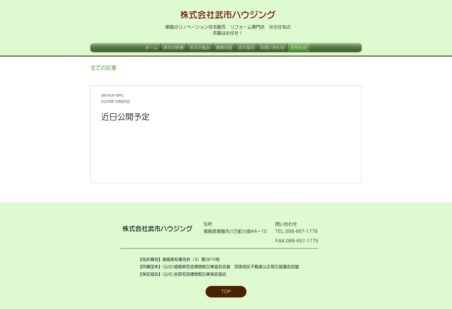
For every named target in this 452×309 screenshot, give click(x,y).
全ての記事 (103, 67)
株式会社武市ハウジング (227, 14)
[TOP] (226, 291)
